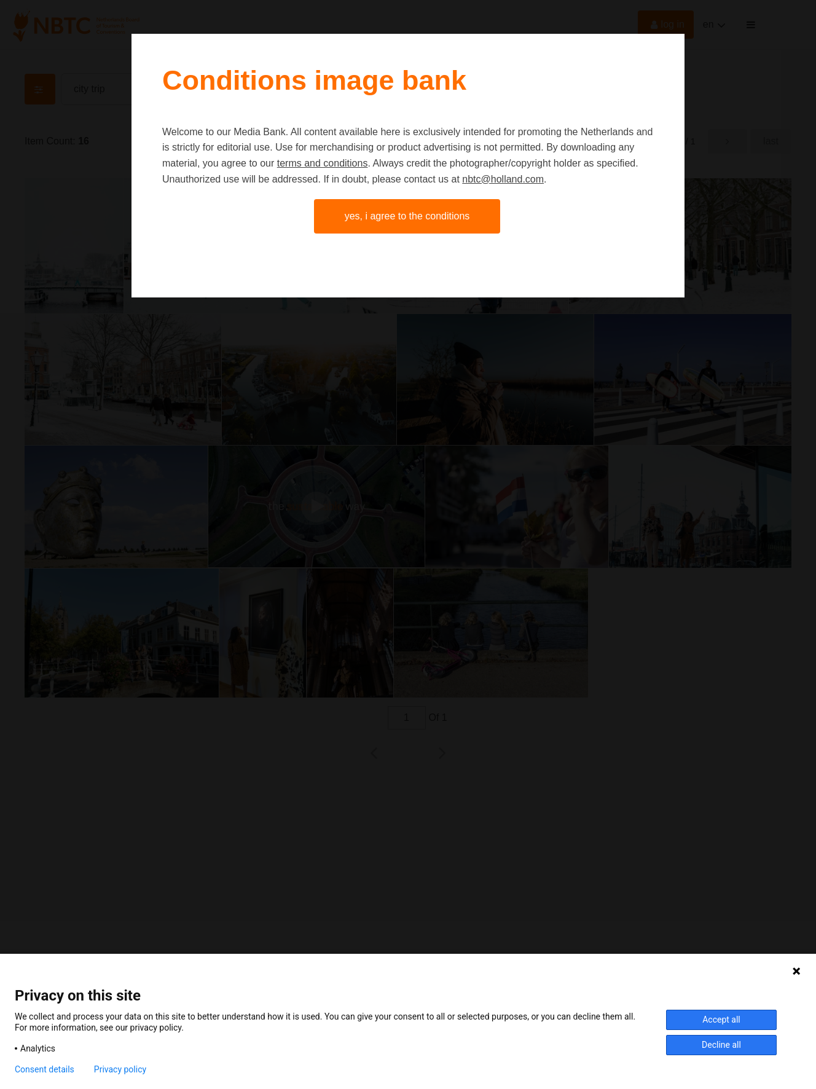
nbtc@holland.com (503, 179)
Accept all (721, 1019)
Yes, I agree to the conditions (407, 216)
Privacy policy (120, 1069)
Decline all (721, 1045)
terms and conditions (322, 163)
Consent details (44, 1069)
